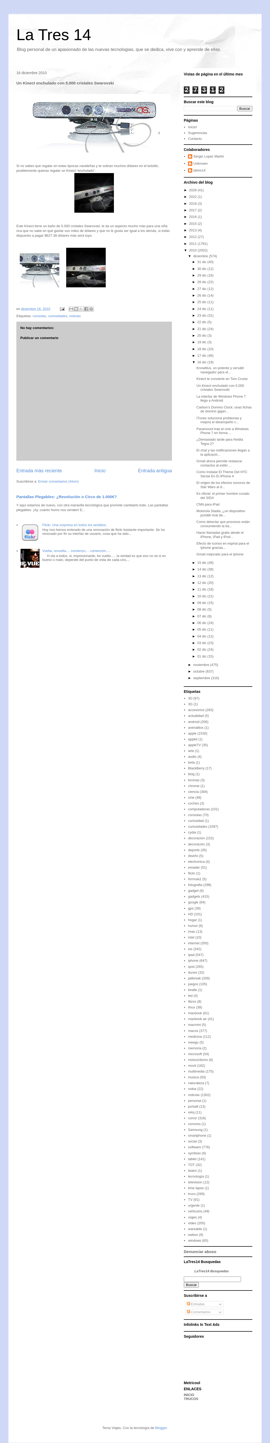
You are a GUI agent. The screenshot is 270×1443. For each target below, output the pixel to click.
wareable (195, 1229)
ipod (191, 967)
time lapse (196, 1188)
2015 (193, 224)
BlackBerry (196, 768)
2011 (193, 244)
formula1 (194, 879)
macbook (195, 1013)
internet (193, 943)
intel (191, 937)
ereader (194, 867)
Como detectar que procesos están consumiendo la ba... (223, 524)
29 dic (202, 275)
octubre (199, 671)
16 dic (202, 362)
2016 (193, 217)
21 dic (202, 329)
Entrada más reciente (39, 470)
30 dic (202, 269)
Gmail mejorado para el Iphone (220, 554)
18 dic (202, 349)
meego (193, 1042)
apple (192, 733)
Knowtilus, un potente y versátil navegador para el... (220, 370)
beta (191, 762)
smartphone (197, 1135)
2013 (193, 230)
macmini (194, 1025)
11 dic (202, 589)
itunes (192, 972)
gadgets (194, 896)
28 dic (202, 282)
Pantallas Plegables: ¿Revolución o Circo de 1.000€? (66, 496)
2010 (193, 250)
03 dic (202, 643)
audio (192, 757)
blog (191, 774)
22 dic (202, 322)
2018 (193, 204)
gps (191, 908)
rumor (192, 1118)
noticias (75, 316)
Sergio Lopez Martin (208, 156)
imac (191, 932)
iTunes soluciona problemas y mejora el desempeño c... (219, 420)
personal (194, 1101)
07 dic (202, 616)
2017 (193, 210)
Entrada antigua (155, 470)
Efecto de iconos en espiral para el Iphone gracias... (222, 545)
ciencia (193, 792)
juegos (193, 984)
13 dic (202, 576)
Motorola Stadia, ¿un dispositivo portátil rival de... (220, 513)
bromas (193, 780)
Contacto (195, 139)
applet (192, 739)
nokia (192, 1089)
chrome (193, 786)
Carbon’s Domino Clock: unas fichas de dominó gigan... (224, 409)
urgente (194, 1205)
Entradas (196, 1304)
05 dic (202, 629)
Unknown (200, 163)
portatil (193, 1106)
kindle (192, 990)
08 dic (202, 609)
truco (192, 1194)
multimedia (196, 1071)
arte (191, 751)
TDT (191, 1165)
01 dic (202, 656)
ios (190, 949)
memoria (194, 1048)
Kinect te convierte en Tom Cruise (222, 379)
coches (193, 803)
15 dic (202, 563)
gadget (193, 891)
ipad (191, 955)
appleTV (194, 745)
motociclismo (198, 1060)
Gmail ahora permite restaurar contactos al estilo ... (219, 463)
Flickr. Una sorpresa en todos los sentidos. (74, 525)
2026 (193, 190)
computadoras (199, 809)
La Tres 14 (53, 35)
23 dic (202, 315)
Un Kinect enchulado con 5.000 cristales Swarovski (220, 388)
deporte (194, 850)
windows (194, 1240)
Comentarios (198, 1312)
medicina (195, 1037)
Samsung (195, 1130)
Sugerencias (197, 133)
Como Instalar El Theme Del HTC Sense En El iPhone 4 (221, 474)
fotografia (195, 885)
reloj (191, 1112)
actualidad (196, 716)
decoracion (196, 838)
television (195, 1182)
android (193, 722)
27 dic (202, 289)
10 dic (202, 596)
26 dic (202, 295)
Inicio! (192, 127)
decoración (196, 844)
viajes (192, 1217)
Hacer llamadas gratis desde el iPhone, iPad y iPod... (219, 535)
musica (193, 1077)
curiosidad (196, 821)
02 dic (202, 649)
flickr (191, 873)
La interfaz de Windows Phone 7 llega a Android (221, 398)
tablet (192, 1159)
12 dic (202, 583)
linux (191, 1007)
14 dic (202, 569)
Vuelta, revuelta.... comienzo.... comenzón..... (76, 551)
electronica (196, 862)
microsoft (195, 1054)
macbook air (197, 1019)
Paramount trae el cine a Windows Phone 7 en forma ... (222, 431)
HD (190, 914)
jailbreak (194, 978)
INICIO (189, 1395)
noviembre (201, 665)
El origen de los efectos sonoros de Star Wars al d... (223, 485)
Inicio (99, 470)
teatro (192, 1171)
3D (190, 698)
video (192, 1223)
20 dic (202, 335)
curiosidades (57, 316)
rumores (194, 1124)
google (193, 902)
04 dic (202, 636)
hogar (192, 920)
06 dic (202, 623)
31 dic (202, 262)
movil (192, 1066)
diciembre (201, 256)
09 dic (202, 603)
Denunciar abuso (200, 1251)
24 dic (202, 309)
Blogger (161, 1428)
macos (193, 1031)
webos (193, 1235)
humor (193, 926)
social (192, 1141)
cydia (192, 832)
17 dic (202, 356)
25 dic (202, 302)
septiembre (202, 678)
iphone (193, 961)
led (190, 996)
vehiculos (195, 1211)
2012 (193, 237)
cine (191, 797)
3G (190, 704)
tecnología (196, 1176)
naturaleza (196, 1083)
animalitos (196, 728)
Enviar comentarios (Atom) (58, 481)
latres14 (199, 170)
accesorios (196, 710)
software (194, 1147)
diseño (193, 856)
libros (192, 1001)
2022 (193, 197)
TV (190, 1200)
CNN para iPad (207, 504)
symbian (194, 1153)
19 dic (202, 342)
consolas (39, 316)
